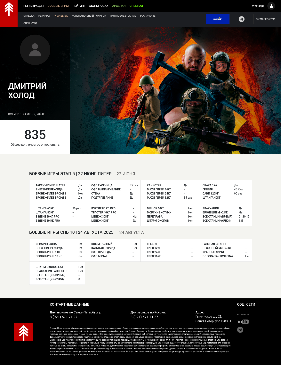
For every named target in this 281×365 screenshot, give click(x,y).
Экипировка (98, 5)
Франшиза (61, 15)
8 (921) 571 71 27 (63, 317)
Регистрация (33, 5)
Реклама (44, 15)
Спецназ (136, 5)
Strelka (29, 15)
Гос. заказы (148, 15)
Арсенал (119, 5)
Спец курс (30, 23)
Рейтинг (79, 5)
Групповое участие (123, 15)
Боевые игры (58, 5)
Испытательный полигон (89, 15)
